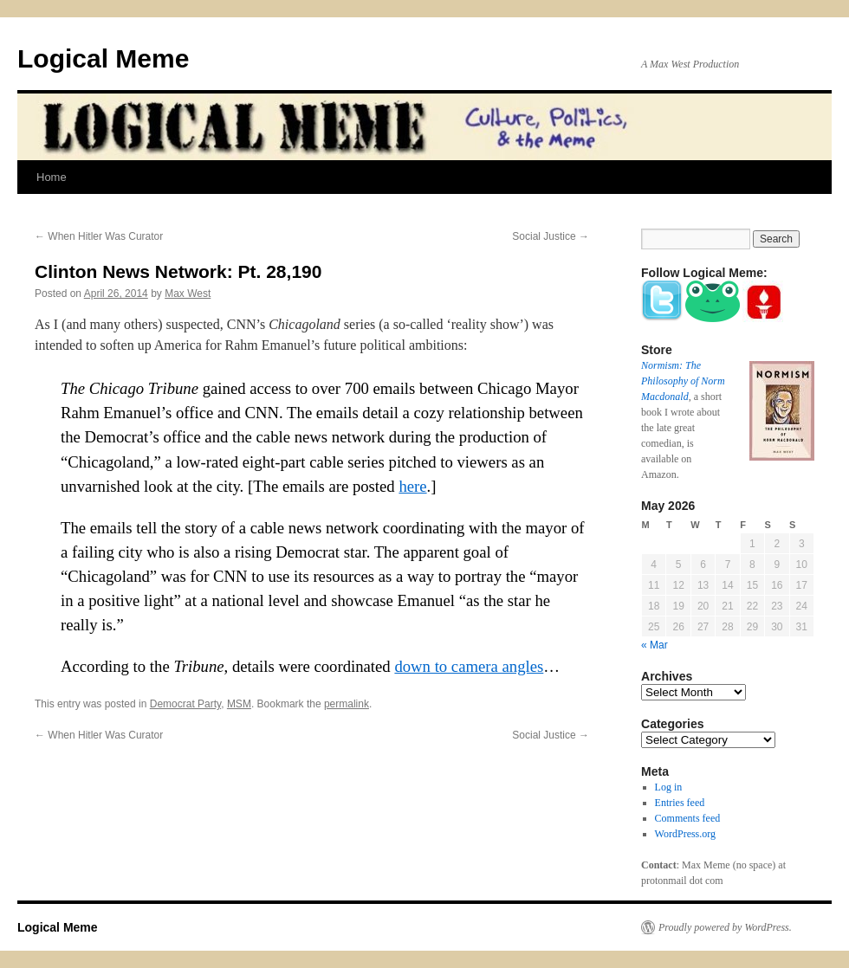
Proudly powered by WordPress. (725, 927)
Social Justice (550, 236)
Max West (188, 293)
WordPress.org (685, 834)
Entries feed (680, 803)
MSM (239, 704)
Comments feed (688, 818)
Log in (669, 787)
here (412, 486)
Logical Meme (103, 58)
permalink (346, 704)
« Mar (654, 645)
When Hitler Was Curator (99, 236)
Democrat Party (185, 704)
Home (51, 177)
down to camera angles (468, 666)
